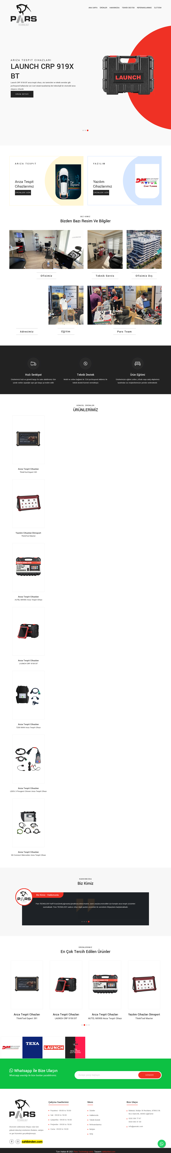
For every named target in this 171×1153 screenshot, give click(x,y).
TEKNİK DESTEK (129, 7)
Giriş (91, 1131)
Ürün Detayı (22, 94)
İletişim (92, 1126)
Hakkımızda (116, 7)
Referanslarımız (145, 7)
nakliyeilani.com (108, 1149)
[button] (83, 130)
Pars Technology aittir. (84, 1149)
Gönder (149, 1072)
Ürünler (92, 1108)
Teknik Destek (95, 1117)
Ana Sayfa (96, 7)
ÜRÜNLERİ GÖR (23, 196)
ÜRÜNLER (106, 7)
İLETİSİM (158, 7)
